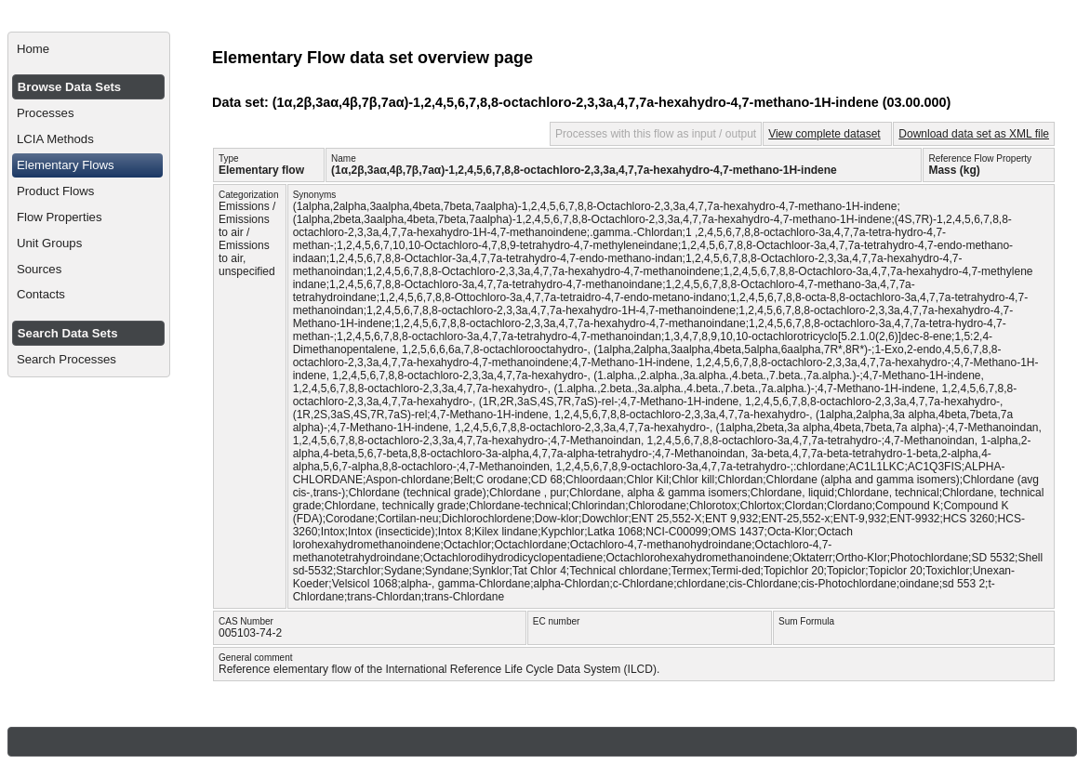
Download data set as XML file (973, 133)
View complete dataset (824, 133)
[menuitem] (89, 49)
